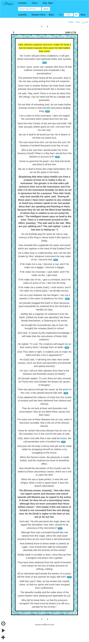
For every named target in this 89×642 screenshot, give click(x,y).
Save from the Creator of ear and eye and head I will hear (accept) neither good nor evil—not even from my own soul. (44, 126)
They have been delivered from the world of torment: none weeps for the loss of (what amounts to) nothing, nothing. (44, 565)
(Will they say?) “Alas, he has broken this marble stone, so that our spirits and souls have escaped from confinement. (44, 584)
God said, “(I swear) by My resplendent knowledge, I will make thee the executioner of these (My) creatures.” (44, 336)
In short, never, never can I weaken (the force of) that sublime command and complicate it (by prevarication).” (44, 70)
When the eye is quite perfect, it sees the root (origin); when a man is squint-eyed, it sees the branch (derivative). (44, 482)
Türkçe (77, 22)
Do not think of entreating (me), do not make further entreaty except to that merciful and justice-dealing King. (44, 107)
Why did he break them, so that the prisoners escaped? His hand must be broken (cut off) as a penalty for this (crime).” (45, 603)
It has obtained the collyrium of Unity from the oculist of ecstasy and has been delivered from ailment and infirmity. (44, 400)
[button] (23, 3)
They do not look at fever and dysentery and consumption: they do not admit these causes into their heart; (44, 411)
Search (45, 9)
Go (76, 15)
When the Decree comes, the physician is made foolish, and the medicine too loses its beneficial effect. (44, 460)
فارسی (85, 22)
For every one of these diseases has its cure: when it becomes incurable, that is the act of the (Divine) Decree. (44, 422)
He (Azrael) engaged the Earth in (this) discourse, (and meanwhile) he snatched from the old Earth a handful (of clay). (44, 306)
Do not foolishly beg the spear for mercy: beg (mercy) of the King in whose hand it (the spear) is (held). (44, 237)
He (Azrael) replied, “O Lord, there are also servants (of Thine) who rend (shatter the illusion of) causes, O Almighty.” (44, 381)
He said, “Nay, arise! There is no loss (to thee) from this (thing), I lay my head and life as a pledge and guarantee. (44, 96)
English (71, 22)
